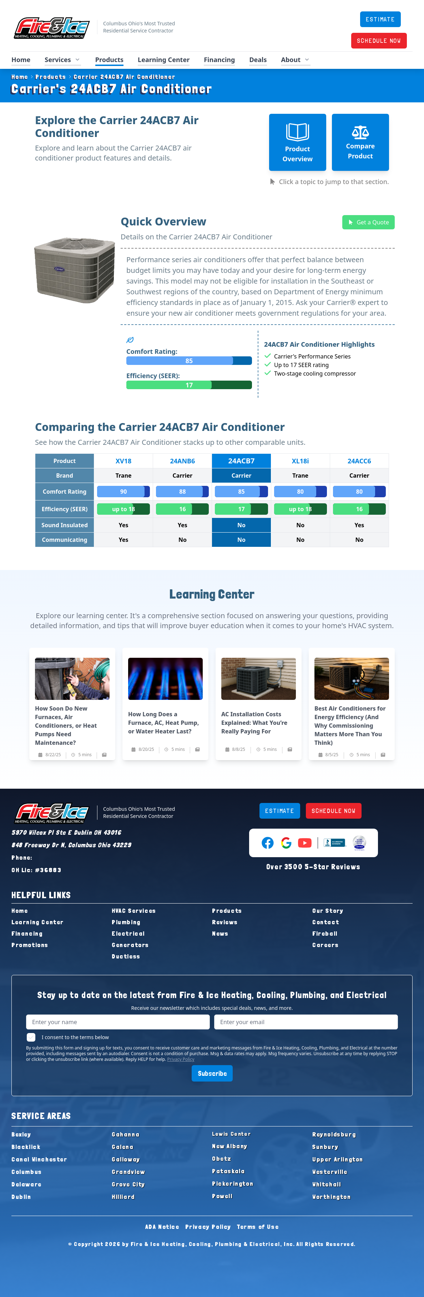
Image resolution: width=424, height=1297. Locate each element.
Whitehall (326, 1184)
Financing (219, 59)
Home (20, 59)
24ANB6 (182, 461)
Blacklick (25, 1146)
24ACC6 (359, 461)
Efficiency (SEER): (153, 375)
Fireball (325, 933)
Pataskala (228, 1171)
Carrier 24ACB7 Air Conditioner (121, 76)
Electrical (128, 933)
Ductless (126, 956)
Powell (222, 1196)
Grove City (128, 1184)
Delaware (26, 1184)
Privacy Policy (181, 1059)
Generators (130, 944)
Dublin (21, 1196)
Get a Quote (368, 222)
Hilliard (123, 1196)
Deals (258, 59)
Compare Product (360, 142)
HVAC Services (134, 910)
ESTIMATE (380, 19)
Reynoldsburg (334, 1134)
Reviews (225, 922)
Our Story (327, 910)
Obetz (222, 1158)
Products (109, 59)
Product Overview (297, 142)
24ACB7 (241, 461)
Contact (325, 922)
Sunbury (325, 1146)
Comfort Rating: (151, 351)
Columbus (26, 1171)
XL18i (300, 461)
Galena (123, 1146)
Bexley (21, 1134)
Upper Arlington (337, 1159)
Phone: (22, 857)
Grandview (128, 1171)
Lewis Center (231, 1133)
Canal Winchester (39, 1159)
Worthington (331, 1196)
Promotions (30, 944)
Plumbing (126, 922)
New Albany (230, 1146)
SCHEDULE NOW (379, 40)
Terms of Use (258, 1226)
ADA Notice (162, 1226)
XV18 (123, 461)
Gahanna (126, 1134)
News (220, 933)
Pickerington (232, 1183)
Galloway (126, 1159)
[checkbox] (31, 1037)
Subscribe (212, 1073)
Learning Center (164, 59)
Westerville (330, 1171)
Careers (325, 944)
